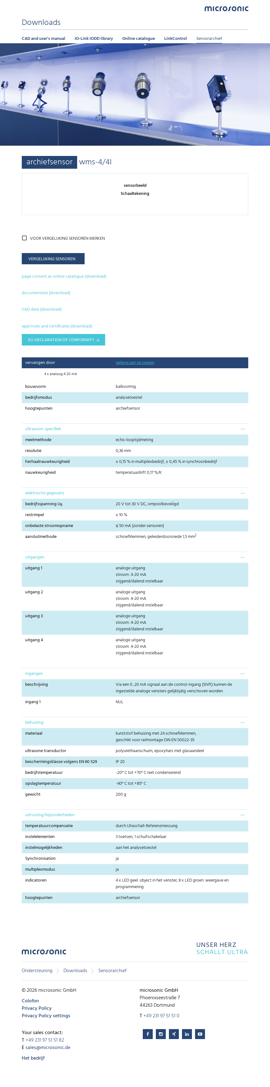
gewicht (32, 794)
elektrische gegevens (44, 493)
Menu (25, 8)
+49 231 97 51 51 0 (161, 1016)
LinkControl (175, 38)
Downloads (75, 971)
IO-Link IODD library (94, 38)
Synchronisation (40, 858)
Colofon (30, 1001)
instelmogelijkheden (44, 847)
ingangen (34, 674)
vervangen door (40, 362)
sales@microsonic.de (48, 1048)
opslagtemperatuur (43, 783)
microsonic (44, 953)
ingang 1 (33, 702)
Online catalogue (138, 38)
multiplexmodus (40, 869)
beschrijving (36, 684)
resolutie (33, 450)
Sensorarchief (209, 38)
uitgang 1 (33, 568)
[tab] (135, 429)
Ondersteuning (37, 971)
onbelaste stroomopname (49, 525)
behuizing (34, 722)
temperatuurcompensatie (49, 826)
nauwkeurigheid (40, 472)
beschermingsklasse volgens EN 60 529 (61, 761)
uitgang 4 (34, 640)
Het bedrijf (33, 1058)
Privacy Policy (37, 1009)
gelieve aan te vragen (135, 362)
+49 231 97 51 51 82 (45, 1040)
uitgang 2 (34, 592)
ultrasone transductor (45, 751)
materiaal (33, 733)
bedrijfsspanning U (43, 504)
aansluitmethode (41, 536)
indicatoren (36, 880)
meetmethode (38, 440)
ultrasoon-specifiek (43, 429)
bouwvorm (35, 386)
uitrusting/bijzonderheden (50, 815)
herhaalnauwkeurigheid (47, 461)
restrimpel (34, 515)
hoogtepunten (39, 408)
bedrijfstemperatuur (44, 772)
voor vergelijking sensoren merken (67, 238)
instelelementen (40, 836)
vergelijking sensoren (51, 259)
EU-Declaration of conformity (61, 340)
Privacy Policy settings (46, 1016)
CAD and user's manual (43, 38)
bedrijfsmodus (38, 397)
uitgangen (34, 557)
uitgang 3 (34, 616)
